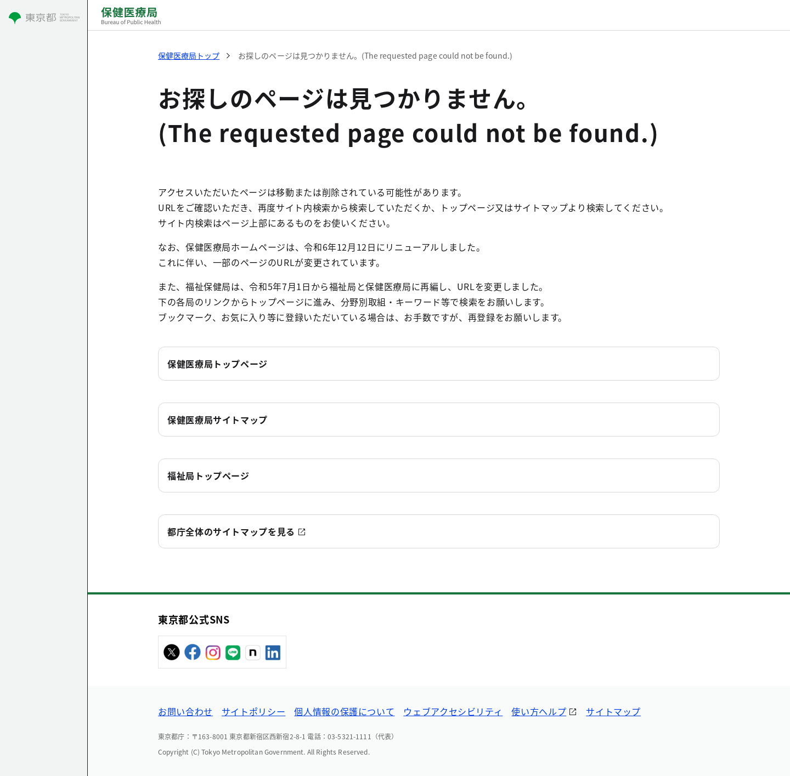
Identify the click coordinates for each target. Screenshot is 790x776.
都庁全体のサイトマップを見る (231, 531)
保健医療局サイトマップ (217, 419)
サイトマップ (613, 711)
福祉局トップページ (208, 475)
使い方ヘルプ (538, 711)
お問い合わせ (185, 711)
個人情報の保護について (344, 711)
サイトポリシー (253, 711)
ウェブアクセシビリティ (453, 711)
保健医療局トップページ (217, 363)
